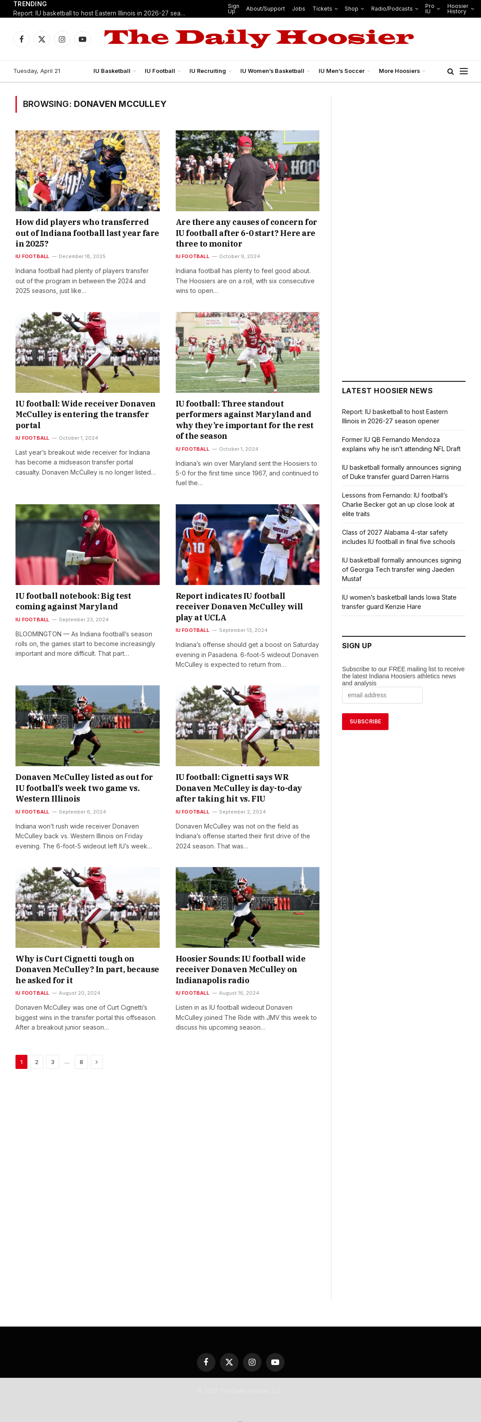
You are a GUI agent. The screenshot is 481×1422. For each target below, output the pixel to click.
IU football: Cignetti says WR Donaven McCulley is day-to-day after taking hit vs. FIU (243, 767)
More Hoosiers (396, 71)
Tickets (319, 8)
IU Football (161, 71)
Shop (347, 8)
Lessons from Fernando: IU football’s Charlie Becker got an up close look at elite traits (404, 504)
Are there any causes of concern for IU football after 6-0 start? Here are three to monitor (241, 233)
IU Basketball (114, 71)
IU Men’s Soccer (340, 71)
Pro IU (422, 8)
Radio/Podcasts (385, 8)
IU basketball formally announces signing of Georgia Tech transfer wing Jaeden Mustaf (402, 569)
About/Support (268, 8)
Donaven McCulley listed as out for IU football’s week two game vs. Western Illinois (86, 761)
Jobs (298, 8)
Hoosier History (448, 8)
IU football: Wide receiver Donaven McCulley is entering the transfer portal (79, 409)
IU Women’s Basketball (273, 71)
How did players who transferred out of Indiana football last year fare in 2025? (78, 228)
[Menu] (464, 71)
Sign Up (236, 8)
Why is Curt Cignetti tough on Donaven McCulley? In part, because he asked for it (83, 943)
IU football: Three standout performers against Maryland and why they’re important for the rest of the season (239, 415)
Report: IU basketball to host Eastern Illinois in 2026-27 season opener (101, 14)
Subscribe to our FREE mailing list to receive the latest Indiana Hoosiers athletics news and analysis (403, 676)
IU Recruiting (209, 71)
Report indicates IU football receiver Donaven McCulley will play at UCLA (237, 591)
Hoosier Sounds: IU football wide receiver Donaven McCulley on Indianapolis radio (242, 943)
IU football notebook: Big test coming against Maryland (75, 591)
